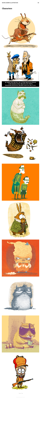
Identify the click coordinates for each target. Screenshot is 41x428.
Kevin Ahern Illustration (10, 3)
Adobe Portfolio (22, 397)
